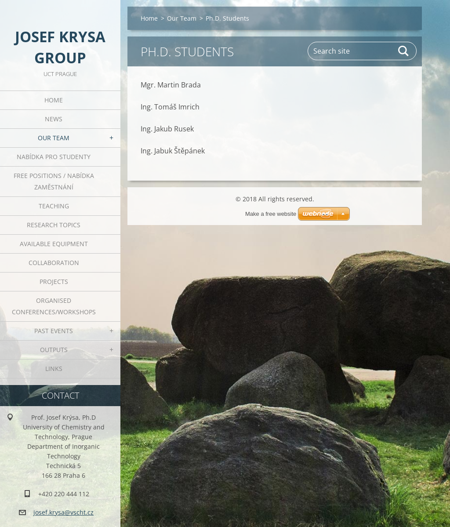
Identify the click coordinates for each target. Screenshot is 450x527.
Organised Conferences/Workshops (54, 306)
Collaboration (54, 262)
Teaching (54, 206)
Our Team (53, 138)
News (53, 119)
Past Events (53, 331)
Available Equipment (54, 244)
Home (53, 100)
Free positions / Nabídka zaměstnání (54, 181)
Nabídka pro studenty (54, 157)
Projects (54, 281)
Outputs (54, 349)
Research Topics (53, 225)
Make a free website (270, 214)
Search (404, 51)
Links (53, 368)
